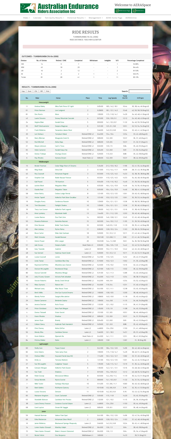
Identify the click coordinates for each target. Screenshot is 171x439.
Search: (136, 91)
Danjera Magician (61, 126)
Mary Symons (40, 284)
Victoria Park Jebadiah (63, 276)
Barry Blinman (40, 138)
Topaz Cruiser (60, 348)
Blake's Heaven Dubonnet (64, 431)
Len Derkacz (39, 134)
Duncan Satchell (40, 272)
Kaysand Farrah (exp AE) (64, 356)
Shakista (58, 371)
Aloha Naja (59, 142)
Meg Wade (39, 169)
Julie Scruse (39, 245)
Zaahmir (58, 249)
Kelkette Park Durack (63, 367)
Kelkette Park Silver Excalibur (65, 197)
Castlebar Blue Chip (62, 260)
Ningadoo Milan (61, 185)
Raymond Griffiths (41, 264)
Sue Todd (38, 371)
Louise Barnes (40, 217)
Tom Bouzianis (40, 205)
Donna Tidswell (40, 312)
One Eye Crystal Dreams (64, 292)
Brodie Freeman (40, 165)
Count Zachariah (61, 395)
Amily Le (38, 360)
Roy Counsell (39, 173)
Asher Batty (39, 193)
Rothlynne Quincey (62, 387)
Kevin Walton (39, 336)
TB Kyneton (59, 181)
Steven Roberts (40, 280)
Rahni (57, 340)
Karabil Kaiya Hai (61, 150)
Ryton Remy (59, 229)
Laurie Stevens (40, 118)
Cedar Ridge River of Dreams (65, 165)
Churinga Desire (60, 153)
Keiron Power (39, 241)
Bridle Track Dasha (62, 225)
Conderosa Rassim (62, 201)
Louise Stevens (40, 391)
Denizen (58, 391)
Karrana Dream (60, 157)
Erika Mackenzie (40, 419)
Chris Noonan (39, 225)
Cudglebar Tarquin (61, 364)
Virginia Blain (39, 122)
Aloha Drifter (60, 328)
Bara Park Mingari (61, 308)
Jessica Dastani (40, 304)
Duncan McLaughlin (42, 268)
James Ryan (39, 320)
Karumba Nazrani (61, 221)
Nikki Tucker (39, 383)
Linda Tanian (39, 260)
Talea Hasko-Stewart (42, 431)
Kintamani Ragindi (61, 173)
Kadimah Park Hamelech (64, 324)
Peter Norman (40, 110)
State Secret (60, 312)
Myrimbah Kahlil (61, 213)
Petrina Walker (40, 340)
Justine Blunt (39, 185)
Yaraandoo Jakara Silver (63, 130)
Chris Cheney (39, 328)
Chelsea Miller (39, 356)
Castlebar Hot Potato (63, 399)
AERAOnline (138, 10)
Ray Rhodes (39, 157)
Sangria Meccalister (62, 296)
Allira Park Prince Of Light (64, 106)
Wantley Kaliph (60, 427)
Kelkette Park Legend (63, 209)
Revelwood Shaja (61, 268)
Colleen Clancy (40, 324)
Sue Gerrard (39, 253)
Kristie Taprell (40, 197)
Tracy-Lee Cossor (41, 209)
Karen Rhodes (40, 316)
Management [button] (96, 17)
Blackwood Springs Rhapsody (66, 423)
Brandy (57, 320)
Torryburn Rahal (61, 134)
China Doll (58, 169)
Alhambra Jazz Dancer (63, 264)
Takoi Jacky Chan (61, 352)
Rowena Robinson (41, 221)
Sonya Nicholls (40, 379)
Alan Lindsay (39, 229)
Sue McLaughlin (40, 364)
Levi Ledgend (60, 110)
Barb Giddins (39, 387)
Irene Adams (39, 352)
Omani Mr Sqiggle (61, 407)
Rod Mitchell (39, 142)
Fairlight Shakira (61, 205)
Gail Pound (38, 181)
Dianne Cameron (40, 300)
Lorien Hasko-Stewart (43, 427)
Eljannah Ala (59, 336)
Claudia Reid (39, 189)
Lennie (57, 257)
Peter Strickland (40, 308)
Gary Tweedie (39, 249)
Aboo (57, 114)
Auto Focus (59, 304)
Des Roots (39, 114)
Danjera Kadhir (60, 245)
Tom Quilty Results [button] (54, 17)
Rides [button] (26, 17)
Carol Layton (39, 407)
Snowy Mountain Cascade (64, 118)
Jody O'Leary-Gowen (42, 276)
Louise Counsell (40, 257)
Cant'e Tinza (59, 146)
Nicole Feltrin (39, 435)
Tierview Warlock (61, 360)
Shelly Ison (38, 348)
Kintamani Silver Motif (63, 419)
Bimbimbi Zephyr (61, 300)
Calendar (37, 17)
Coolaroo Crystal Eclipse (64, 403)
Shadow (58, 316)
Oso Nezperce (60, 435)
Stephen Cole (39, 177)
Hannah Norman (40, 415)
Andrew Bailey (40, 106)
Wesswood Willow (62, 375)
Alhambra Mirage (61, 272)
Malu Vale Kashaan (62, 233)
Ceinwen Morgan (41, 367)
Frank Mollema (40, 130)
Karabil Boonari (60, 237)
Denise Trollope (40, 153)
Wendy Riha (39, 332)
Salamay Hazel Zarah (62, 253)
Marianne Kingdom (41, 395)
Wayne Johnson (40, 146)
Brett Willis (39, 292)
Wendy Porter (40, 296)
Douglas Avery (40, 201)
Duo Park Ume (60, 217)
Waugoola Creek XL (62, 138)
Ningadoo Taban (61, 189)
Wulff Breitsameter (42, 126)
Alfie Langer (59, 241)
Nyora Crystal (60, 379)
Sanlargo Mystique (62, 383)
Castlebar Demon (61, 332)
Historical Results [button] (76, 17)
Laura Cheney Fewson (43, 403)
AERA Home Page (123, 10)
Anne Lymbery (40, 213)
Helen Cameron (40, 150)
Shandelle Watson (41, 399)
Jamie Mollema (40, 423)
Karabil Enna (59, 122)
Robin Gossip (39, 375)
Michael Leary (40, 288)
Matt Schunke (40, 237)
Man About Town (61, 288)
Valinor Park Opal (61, 415)
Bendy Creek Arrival (62, 280)
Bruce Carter (39, 233)
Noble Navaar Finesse (63, 177)
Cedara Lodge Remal (62, 193)
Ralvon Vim (59, 284)
